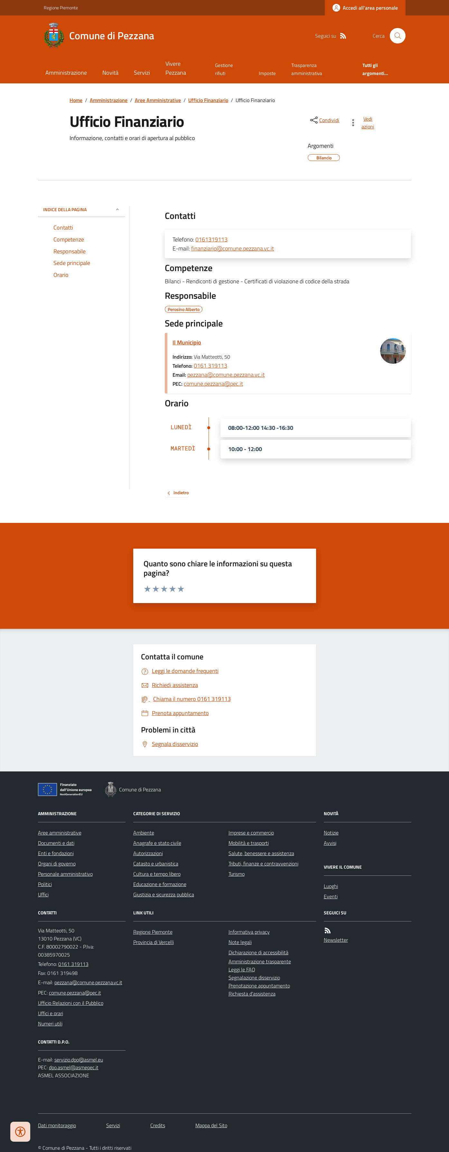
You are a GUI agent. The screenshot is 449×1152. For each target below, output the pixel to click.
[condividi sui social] (324, 120)
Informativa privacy (249, 932)
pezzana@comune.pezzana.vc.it (226, 374)
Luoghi (331, 886)
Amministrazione (66, 72)
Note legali (240, 942)
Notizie (331, 832)
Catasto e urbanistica (155, 863)
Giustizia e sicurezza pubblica (163, 894)
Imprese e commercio (251, 832)
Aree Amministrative (158, 100)
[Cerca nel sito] (395, 35)
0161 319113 (210, 365)
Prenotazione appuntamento (259, 985)
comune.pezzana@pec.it (213, 383)
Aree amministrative (59, 832)
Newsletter (336, 940)
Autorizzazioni (148, 853)
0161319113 (211, 239)
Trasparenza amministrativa (306, 69)
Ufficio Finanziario (208, 100)
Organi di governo (57, 863)
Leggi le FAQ (242, 969)
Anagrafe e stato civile (157, 843)
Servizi (142, 72)
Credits (157, 1125)
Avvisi (330, 843)
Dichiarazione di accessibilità (258, 952)
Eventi (331, 896)
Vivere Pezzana (175, 68)
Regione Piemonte (61, 7)
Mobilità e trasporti (249, 843)
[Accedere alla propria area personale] (365, 7)
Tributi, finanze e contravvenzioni (263, 863)
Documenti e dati (56, 843)
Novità (110, 72)
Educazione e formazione (159, 884)
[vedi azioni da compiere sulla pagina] (363, 122)
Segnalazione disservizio (254, 977)
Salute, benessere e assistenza (261, 853)
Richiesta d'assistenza (252, 993)
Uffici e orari (50, 1013)
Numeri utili (50, 1023)
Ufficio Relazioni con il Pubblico (70, 1003)
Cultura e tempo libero (157, 874)
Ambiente (143, 832)
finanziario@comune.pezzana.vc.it (232, 248)
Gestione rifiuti (224, 69)
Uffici (43, 894)
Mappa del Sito (211, 1125)
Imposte (267, 73)
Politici (45, 884)
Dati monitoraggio (57, 1125)
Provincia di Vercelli (153, 942)
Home (76, 100)
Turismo (237, 874)
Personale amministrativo (65, 874)
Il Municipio (187, 342)
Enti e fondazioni (56, 853)
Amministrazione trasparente (260, 961)
